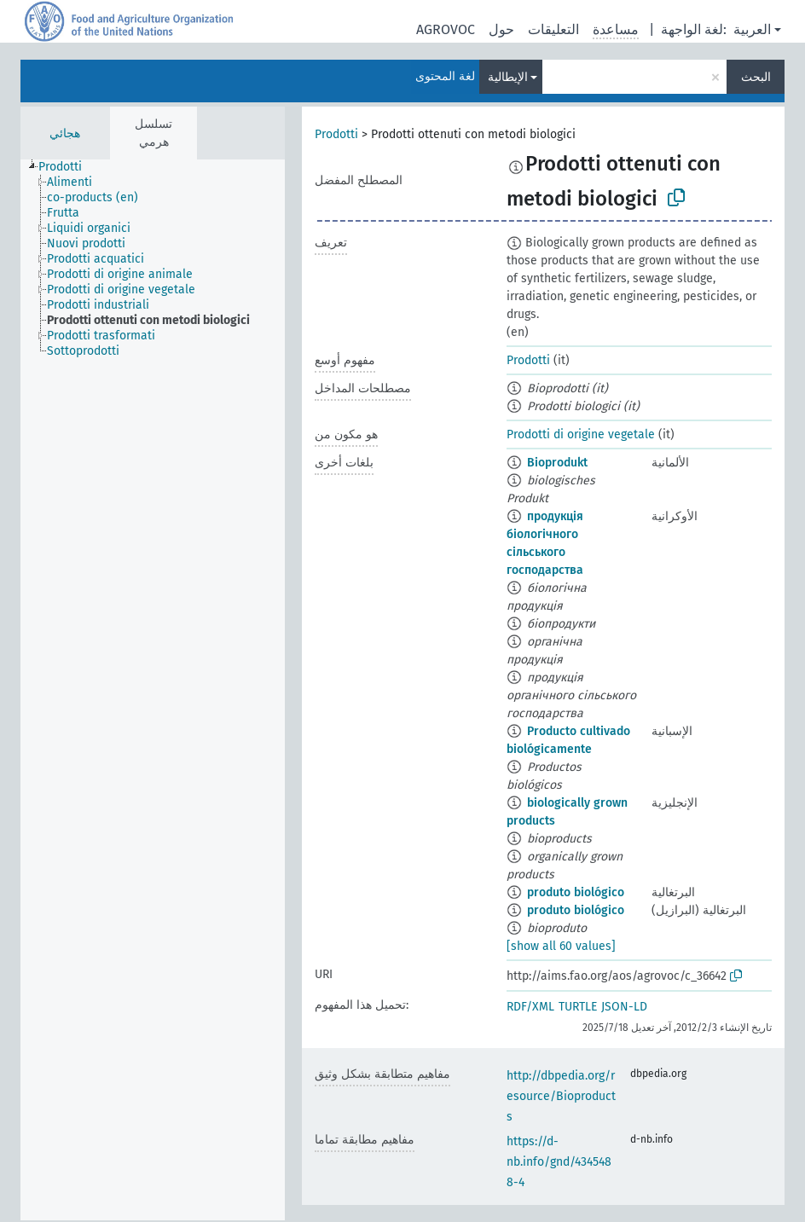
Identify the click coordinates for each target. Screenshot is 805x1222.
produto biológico (575, 892)
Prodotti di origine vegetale (581, 434)
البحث (756, 77)
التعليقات (553, 29)
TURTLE (578, 1006)
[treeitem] (67, 167)
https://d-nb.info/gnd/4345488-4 (559, 1162)
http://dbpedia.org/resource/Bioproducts (561, 1096)
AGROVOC (445, 29)
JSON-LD (624, 1006)
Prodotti (336, 134)
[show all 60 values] (561, 946)
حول (501, 29)
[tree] (152, 689)
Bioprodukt (557, 462)
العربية (752, 29)
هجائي (64, 133)
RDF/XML (530, 1006)
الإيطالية (508, 77)
